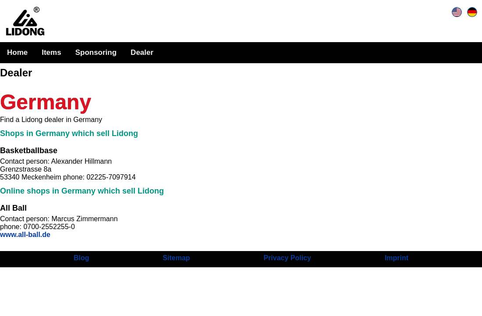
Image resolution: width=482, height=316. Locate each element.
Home (17, 52)
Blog (81, 258)
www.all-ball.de (25, 234)
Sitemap (176, 258)
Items (51, 52)
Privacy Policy (287, 258)
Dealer (142, 52)
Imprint (396, 258)
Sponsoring (96, 52)
